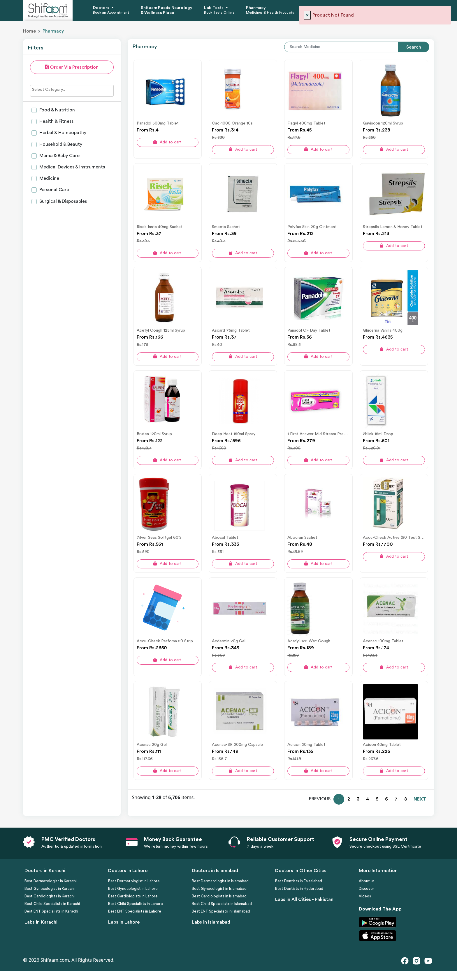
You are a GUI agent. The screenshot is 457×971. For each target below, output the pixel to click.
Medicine (48, 178)
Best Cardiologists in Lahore (133, 896)
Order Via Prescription (72, 67)
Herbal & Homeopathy (62, 132)
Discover (366, 888)
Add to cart (167, 142)
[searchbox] (71, 89)
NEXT (420, 799)
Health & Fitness (55, 121)
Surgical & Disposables (62, 201)
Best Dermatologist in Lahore (134, 881)
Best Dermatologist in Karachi (50, 881)
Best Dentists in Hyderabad (299, 888)
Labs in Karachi (40, 922)
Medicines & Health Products (270, 12)
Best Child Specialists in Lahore (135, 904)
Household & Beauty (60, 144)
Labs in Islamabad (211, 922)
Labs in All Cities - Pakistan (304, 899)
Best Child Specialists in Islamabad (222, 904)
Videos (365, 896)
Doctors (101, 8)
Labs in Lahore (124, 922)
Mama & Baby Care (59, 155)
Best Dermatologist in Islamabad (220, 881)
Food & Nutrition (56, 110)
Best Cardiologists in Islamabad (219, 896)
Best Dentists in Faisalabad (298, 881)
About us (367, 881)
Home (29, 31)
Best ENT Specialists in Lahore (134, 911)
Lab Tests (214, 8)
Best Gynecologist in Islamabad (219, 888)
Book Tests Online (219, 12)
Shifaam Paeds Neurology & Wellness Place (167, 10)
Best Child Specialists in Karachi (52, 904)
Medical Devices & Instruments (71, 167)
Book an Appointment (111, 12)
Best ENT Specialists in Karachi (51, 911)
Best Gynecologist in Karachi (49, 888)
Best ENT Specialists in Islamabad (221, 911)
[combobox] (72, 91)
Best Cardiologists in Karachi (49, 896)
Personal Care (53, 189)
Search (413, 47)
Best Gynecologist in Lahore (133, 888)
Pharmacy (256, 8)
